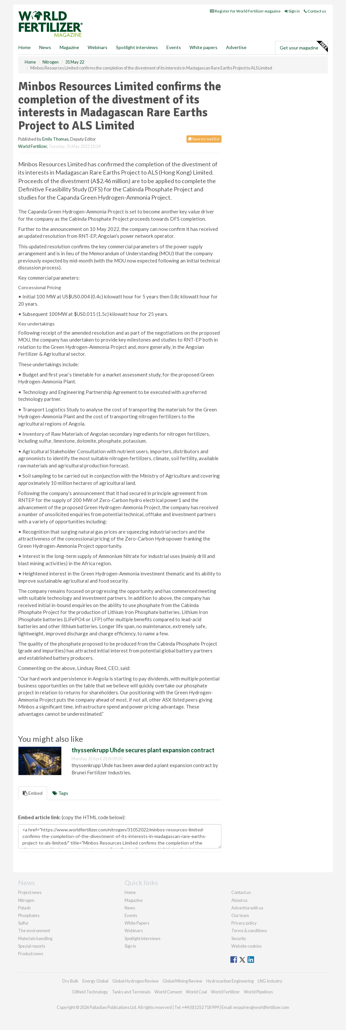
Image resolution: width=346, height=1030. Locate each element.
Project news (30, 892)
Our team (240, 915)
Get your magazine (304, 46)
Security (238, 938)
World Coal (196, 991)
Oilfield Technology (90, 991)
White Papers (137, 923)
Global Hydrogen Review (135, 981)
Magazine (69, 47)
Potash (24, 907)
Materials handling (35, 938)
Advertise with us (247, 907)
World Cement (168, 991)
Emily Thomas (55, 139)
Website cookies (246, 946)
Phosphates (29, 915)
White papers (203, 47)
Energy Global (95, 981)
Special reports (31, 946)
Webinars (97, 47)
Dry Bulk (70, 981)
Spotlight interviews (137, 47)
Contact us (315, 11)
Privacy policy (244, 923)
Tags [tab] (60, 793)
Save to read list (203, 138)
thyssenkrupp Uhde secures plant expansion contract (143, 750)
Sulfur (23, 923)
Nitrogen (26, 900)
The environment (34, 930)
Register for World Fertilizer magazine (245, 11)
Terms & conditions (249, 930)
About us (239, 900)
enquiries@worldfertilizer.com (261, 1007)
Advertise (236, 47)
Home (24, 47)
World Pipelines (258, 991)
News (130, 907)
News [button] (45, 47)
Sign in (292, 11)
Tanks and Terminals (131, 991)
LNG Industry (270, 981)
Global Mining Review (182, 981)
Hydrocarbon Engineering (230, 981)
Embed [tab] (33, 793)
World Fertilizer (32, 146)
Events (173, 47)
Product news (30, 953)
